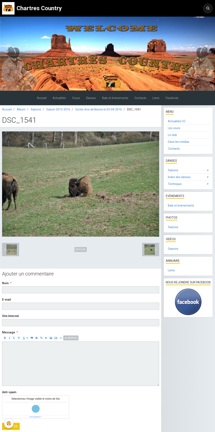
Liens (156, 98)
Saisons (36, 109)
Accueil (41, 98)
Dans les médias (178, 141)
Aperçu (71, 338)
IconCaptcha (34, 417)
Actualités (59, 98)
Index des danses (179, 177)
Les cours (174, 128)
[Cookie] (8, 423)
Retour (81, 249)
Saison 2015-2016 (58, 109)
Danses (91, 98)
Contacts (140, 98)
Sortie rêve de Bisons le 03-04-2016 (98, 109)
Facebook (172, 98)
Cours (76, 98)
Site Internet (10, 316)
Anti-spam (9, 392)
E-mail (6, 299)
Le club (172, 135)
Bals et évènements (115, 98)
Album (21, 109)
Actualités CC (177, 121)
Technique (175, 184)
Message (8, 332)
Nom (5, 283)
